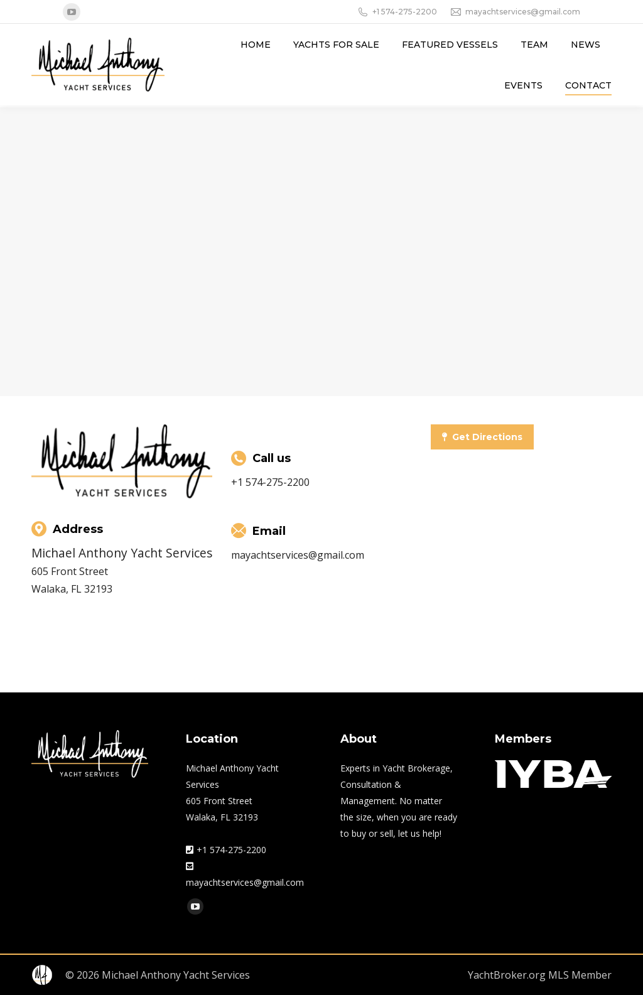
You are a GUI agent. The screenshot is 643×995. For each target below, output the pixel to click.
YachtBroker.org (507, 975)
